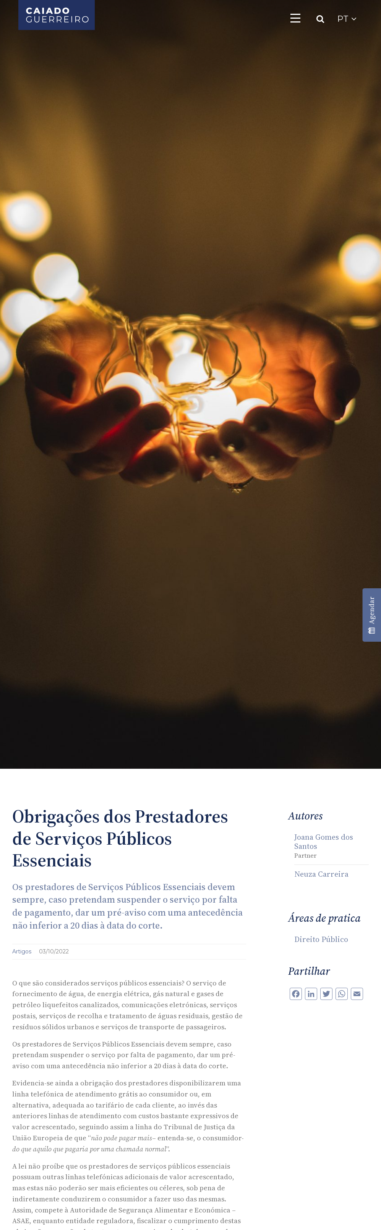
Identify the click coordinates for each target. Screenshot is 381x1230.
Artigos (22, 951)
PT (347, 19)
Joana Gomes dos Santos (323, 841)
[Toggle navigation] (295, 18)
